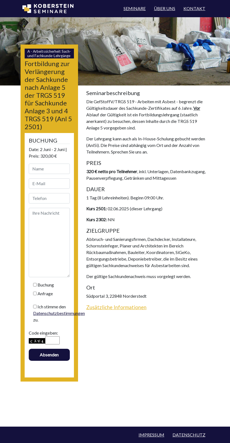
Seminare (134, 8)
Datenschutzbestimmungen (59, 313)
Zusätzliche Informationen (116, 307)
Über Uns (164, 8)
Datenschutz (189, 434)
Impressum (151, 434)
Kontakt (194, 8)
